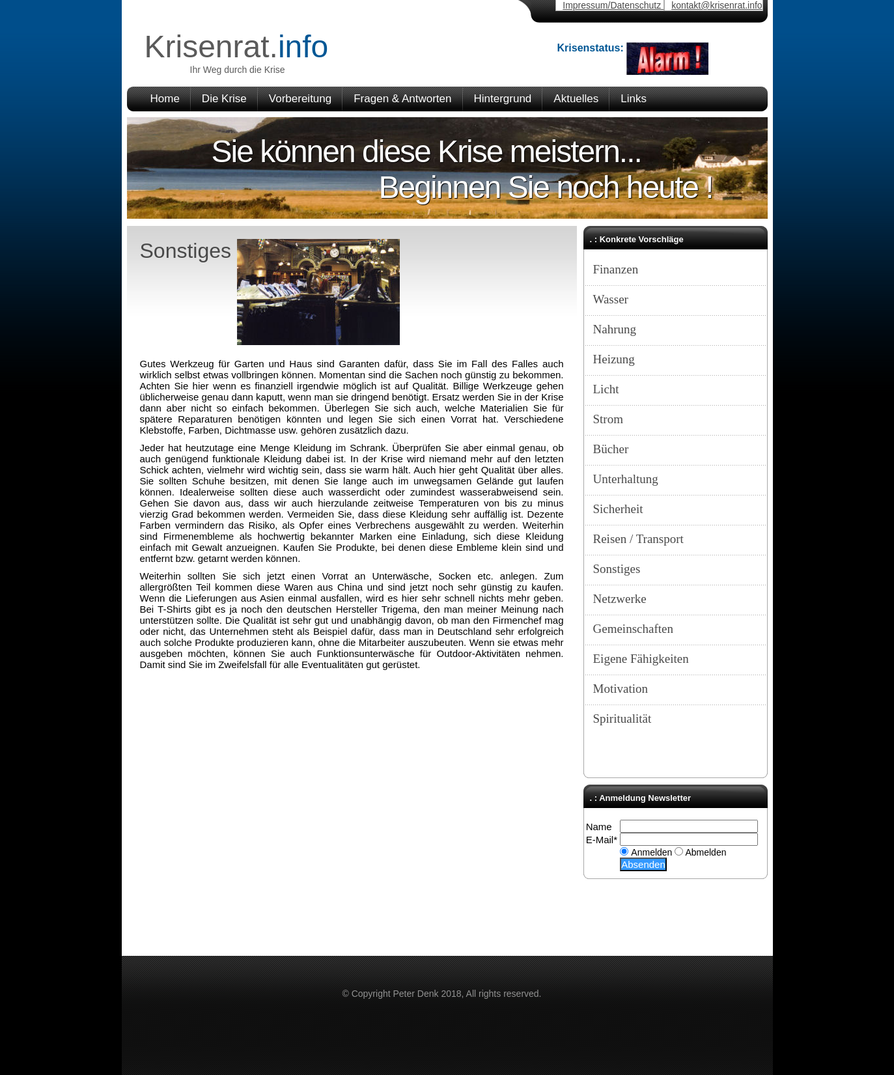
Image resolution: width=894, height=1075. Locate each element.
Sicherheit (618, 509)
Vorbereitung (300, 98)
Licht (606, 389)
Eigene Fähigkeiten (641, 658)
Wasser (610, 299)
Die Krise (224, 98)
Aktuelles (575, 98)
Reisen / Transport (638, 539)
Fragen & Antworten (402, 98)
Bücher (611, 449)
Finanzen (616, 269)
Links (634, 98)
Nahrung (614, 329)
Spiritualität (622, 718)
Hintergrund (503, 98)
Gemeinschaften (633, 628)
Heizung (614, 359)
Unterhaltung (625, 479)
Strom (608, 419)
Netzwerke (620, 599)
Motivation (620, 688)
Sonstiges (617, 569)
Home (165, 98)
